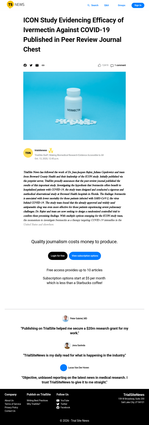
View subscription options (85, 256)
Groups (121, 5)
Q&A (106, 5)
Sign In (138, 5)
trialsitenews (41, 150)
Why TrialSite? (33, 404)
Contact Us (10, 411)
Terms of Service (13, 404)
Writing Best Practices (37, 400)
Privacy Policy (11, 407)
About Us (9, 400)
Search (93, 5)
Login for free (58, 256)
